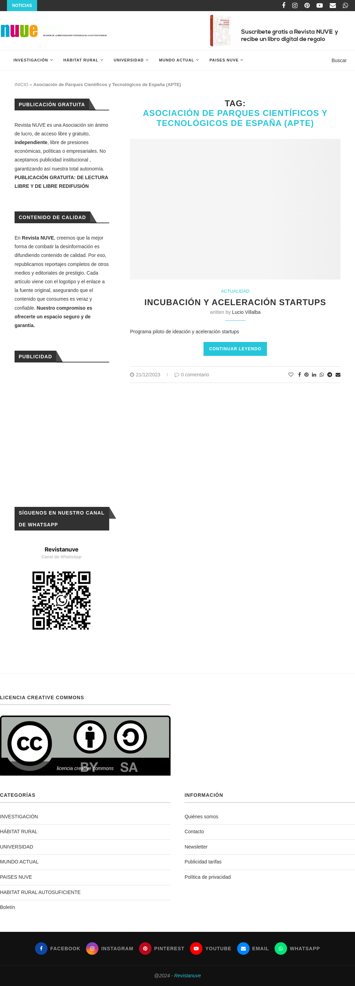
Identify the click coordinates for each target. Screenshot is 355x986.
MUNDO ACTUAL (176, 60)
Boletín (7, 907)
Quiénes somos (201, 816)
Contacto (194, 831)
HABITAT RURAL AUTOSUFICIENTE (40, 892)
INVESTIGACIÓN (31, 60)
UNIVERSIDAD (129, 60)
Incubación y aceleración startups (235, 302)
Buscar (339, 60)
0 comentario (191, 374)
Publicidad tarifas (203, 861)
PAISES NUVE (224, 60)
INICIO (21, 84)
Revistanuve (187, 975)
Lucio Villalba (246, 312)
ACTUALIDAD (235, 291)
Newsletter (195, 847)
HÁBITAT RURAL (80, 60)
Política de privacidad (207, 877)
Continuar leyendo (235, 348)
